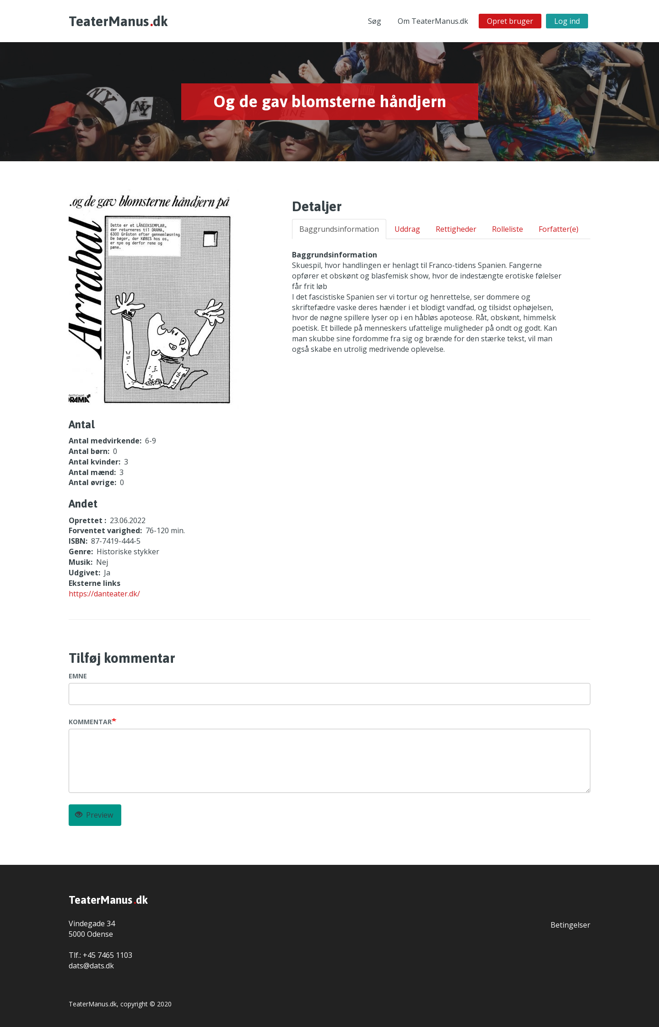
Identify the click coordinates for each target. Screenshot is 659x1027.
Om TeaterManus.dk (433, 21)
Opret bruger (510, 21)
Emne (78, 676)
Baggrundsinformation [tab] (339, 229)
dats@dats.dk (91, 966)
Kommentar (90, 721)
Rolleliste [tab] (507, 229)
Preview (94, 815)
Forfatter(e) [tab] (558, 229)
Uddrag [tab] (407, 229)
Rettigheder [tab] (456, 229)
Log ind (567, 21)
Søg (374, 21)
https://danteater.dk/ (104, 594)
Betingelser (570, 925)
